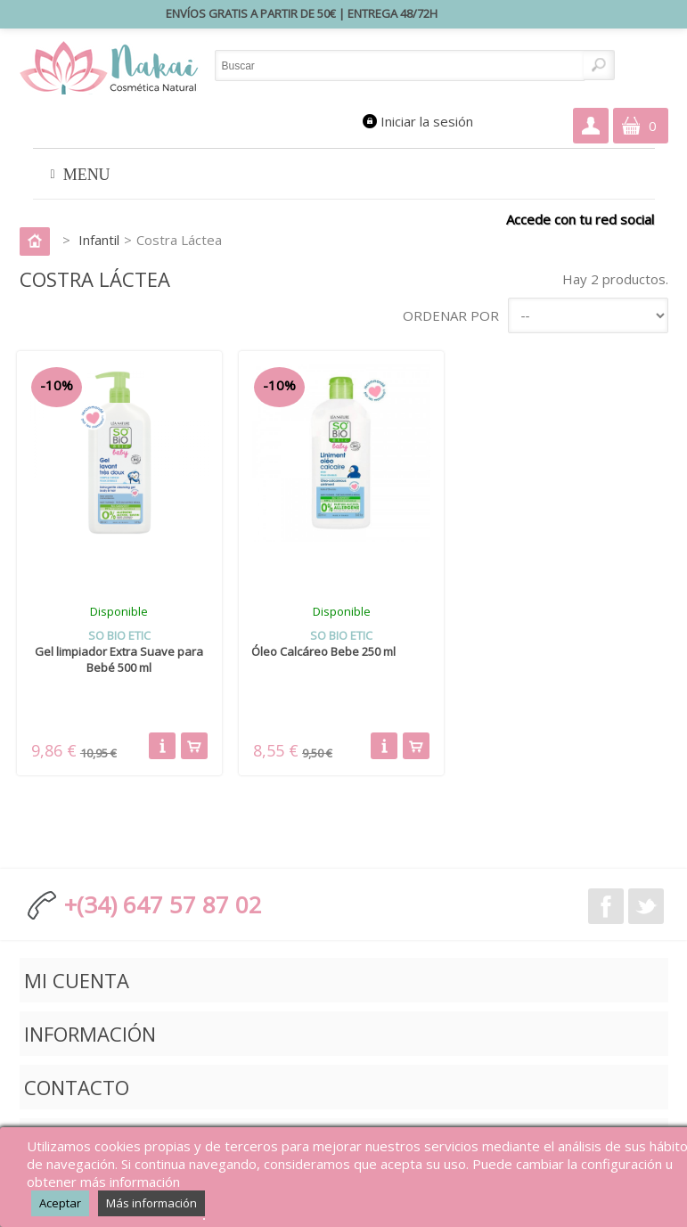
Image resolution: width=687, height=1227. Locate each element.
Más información (151, 1203)
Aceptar (60, 1203)
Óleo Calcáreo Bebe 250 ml (323, 651)
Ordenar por (451, 315)
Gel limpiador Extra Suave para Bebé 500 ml (119, 659)
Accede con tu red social (580, 218)
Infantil (98, 240)
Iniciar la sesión (426, 121)
